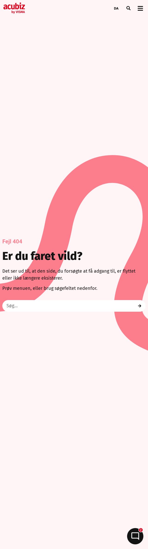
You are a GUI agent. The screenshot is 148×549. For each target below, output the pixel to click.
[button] (128, 8)
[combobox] (116, 8)
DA (116, 8)
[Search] (139, 305)
